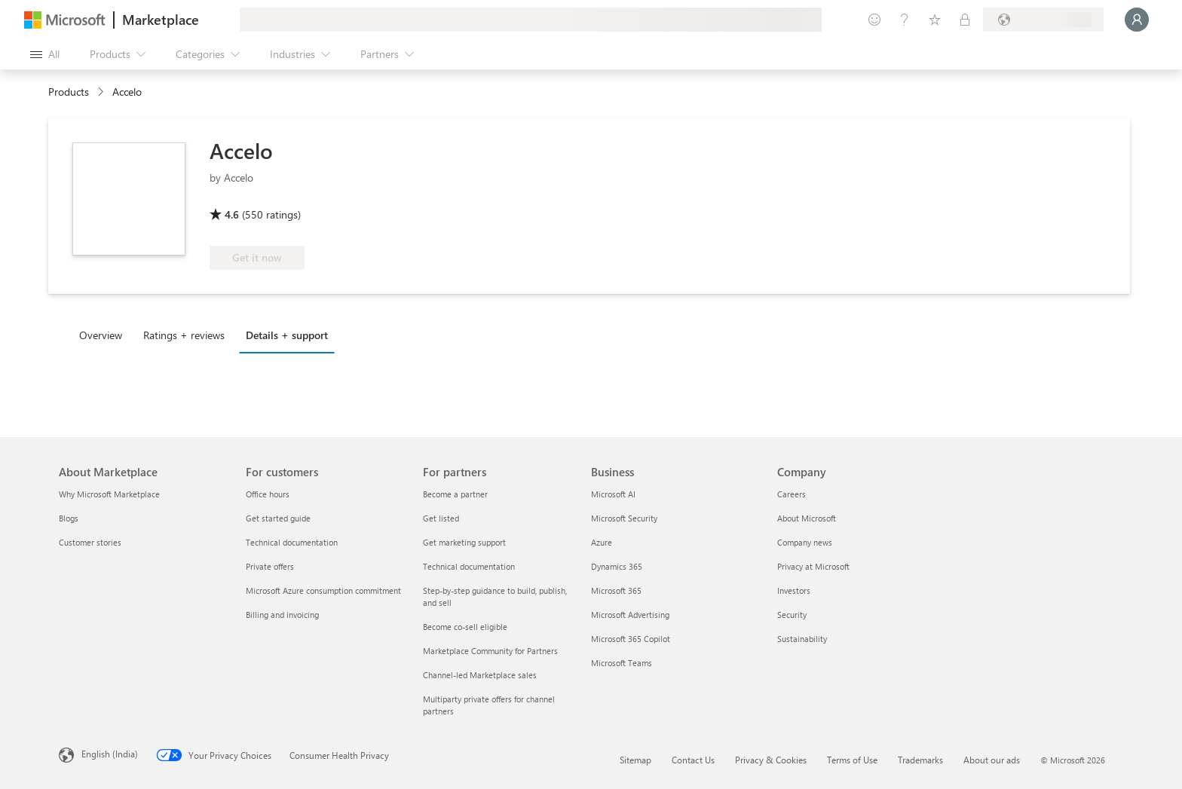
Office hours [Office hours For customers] (267, 494)
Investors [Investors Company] (793, 590)
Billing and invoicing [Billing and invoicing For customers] (282, 614)
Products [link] (68, 91)
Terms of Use (852, 760)
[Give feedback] (874, 19)
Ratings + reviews (184, 335)
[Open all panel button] (45, 54)
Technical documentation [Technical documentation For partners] (469, 566)
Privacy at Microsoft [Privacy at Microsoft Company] (813, 566)
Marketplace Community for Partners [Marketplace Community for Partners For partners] (490, 650)
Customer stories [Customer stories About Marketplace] (90, 542)
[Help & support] (905, 19)
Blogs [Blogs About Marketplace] (68, 518)
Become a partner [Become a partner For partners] (455, 494)
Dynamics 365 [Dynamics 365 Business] (616, 566)
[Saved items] (935, 19)
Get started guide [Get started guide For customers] (278, 518)
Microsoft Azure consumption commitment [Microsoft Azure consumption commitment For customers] (323, 590)
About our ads (991, 760)
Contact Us (693, 760)
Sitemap (635, 760)
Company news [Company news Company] (804, 542)
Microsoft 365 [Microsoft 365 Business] (616, 590)
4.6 (232, 214)
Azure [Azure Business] (601, 542)
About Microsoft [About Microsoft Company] (806, 518)
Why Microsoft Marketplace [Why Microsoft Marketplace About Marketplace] (109, 494)
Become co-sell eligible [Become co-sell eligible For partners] (465, 626)
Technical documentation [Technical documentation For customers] (292, 542)
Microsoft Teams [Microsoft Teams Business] (621, 662)
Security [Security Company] (792, 614)
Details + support (287, 335)
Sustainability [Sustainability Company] (802, 638)
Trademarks (920, 760)
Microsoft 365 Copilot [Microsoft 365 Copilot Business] (630, 638)
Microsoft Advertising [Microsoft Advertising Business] (630, 614)
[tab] (104, 334)
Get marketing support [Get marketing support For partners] (464, 542)
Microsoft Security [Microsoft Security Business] (624, 518)
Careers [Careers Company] (791, 494)
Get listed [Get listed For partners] (441, 518)
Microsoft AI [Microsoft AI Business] (613, 494)
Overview (100, 335)
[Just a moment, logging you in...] (1137, 20)
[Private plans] (965, 19)
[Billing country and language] (1043, 20)
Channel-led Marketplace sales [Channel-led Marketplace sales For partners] (480, 674)
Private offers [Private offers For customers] (270, 566)
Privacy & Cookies (771, 760)
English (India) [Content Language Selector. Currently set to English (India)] (109, 754)
